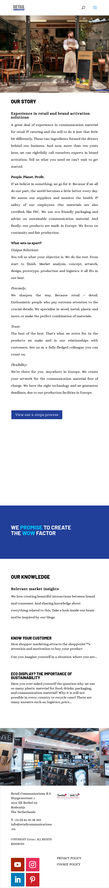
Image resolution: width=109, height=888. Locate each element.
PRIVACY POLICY (69, 858)
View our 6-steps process (36, 414)
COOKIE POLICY (68, 864)
